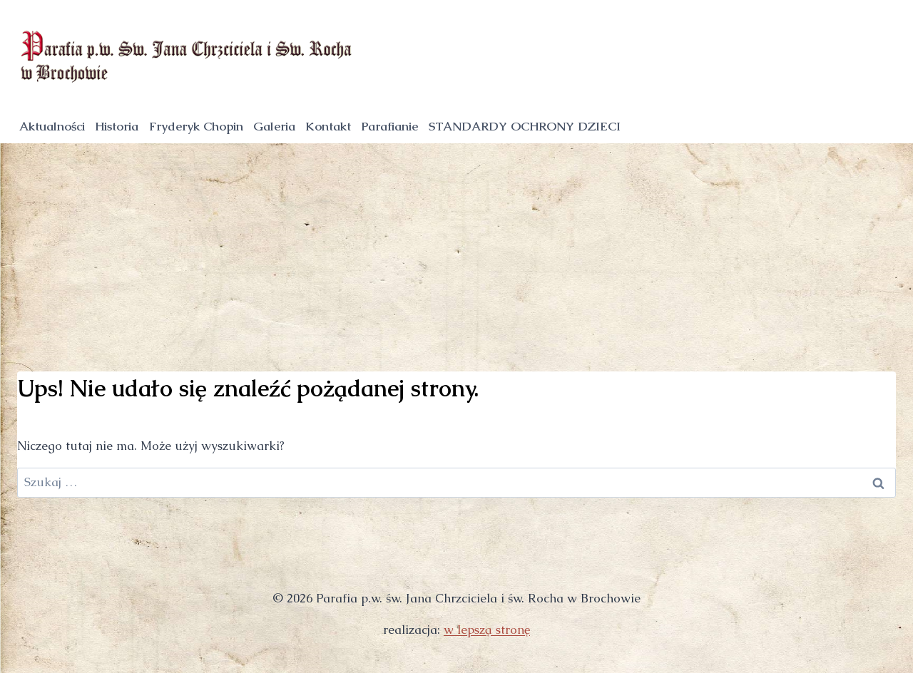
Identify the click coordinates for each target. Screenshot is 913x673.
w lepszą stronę (487, 629)
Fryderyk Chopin (196, 126)
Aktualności (52, 126)
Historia (116, 126)
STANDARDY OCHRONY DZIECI (525, 126)
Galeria (274, 126)
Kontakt (328, 126)
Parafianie (389, 126)
